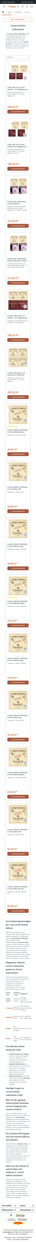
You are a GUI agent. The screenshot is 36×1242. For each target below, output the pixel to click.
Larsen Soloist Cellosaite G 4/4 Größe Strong (17, 888)
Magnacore (9, 1017)
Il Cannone (9, 1008)
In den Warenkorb (18, 112)
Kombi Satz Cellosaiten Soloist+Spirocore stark (17, 260)
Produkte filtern (18, 19)
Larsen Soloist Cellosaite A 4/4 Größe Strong (17, 545)
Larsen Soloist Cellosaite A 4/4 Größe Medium (17, 431)
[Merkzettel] (22, 6)
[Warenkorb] (31, 6)
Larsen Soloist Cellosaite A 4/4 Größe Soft (17, 488)
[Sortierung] (18, 57)
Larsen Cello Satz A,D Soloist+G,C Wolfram (16, 374)
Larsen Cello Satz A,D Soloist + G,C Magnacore (17, 317)
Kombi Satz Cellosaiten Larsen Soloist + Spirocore (16, 202)
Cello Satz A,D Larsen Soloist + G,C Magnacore (17, 88)
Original (8, 1028)
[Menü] (4, 6)
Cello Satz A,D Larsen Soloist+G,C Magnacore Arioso (16, 145)
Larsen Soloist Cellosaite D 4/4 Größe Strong (17, 659)
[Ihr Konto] (27, 6)
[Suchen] (18, 6)
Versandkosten (7, 1232)
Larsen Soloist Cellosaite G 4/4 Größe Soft (17, 830)
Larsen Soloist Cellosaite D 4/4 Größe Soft (17, 716)
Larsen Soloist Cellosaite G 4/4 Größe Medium (17, 773)
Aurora (8, 1039)
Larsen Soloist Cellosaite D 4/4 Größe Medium (17, 602)
